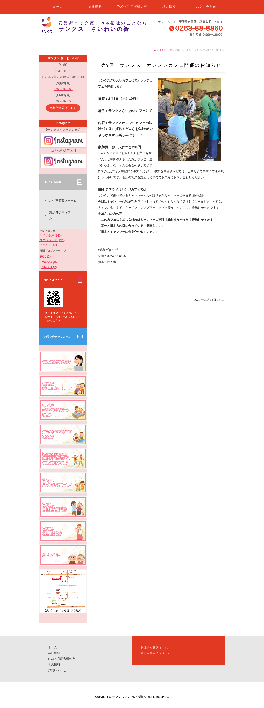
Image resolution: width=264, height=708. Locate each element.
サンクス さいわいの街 (127, 696)
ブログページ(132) (52, 240)
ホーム (58, 6)
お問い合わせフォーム (57, 336)
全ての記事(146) (50, 235)
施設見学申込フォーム (62, 215)
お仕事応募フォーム (62, 200)
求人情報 (169, 6)
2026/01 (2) (49, 267)
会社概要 (95, 6)
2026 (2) (45, 256)
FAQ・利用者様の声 (132, 6)
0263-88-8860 (63, 89)
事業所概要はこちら (63, 107)
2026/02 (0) (49, 262)
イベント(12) (48, 245)
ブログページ (165, 50)
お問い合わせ (206, 6)
